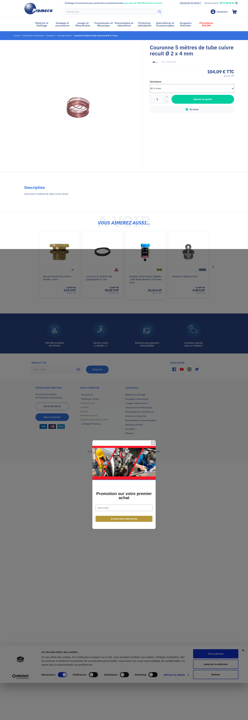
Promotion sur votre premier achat (124, 371)
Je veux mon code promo (124, 394)
